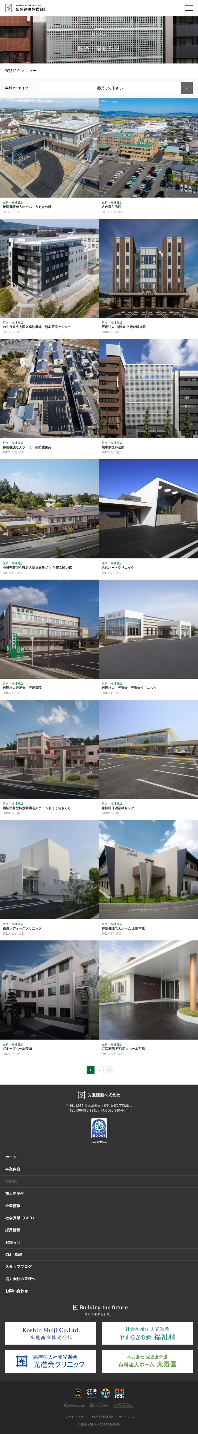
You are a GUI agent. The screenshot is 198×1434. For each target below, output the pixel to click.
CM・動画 (13, 1254)
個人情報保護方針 (103, 1416)
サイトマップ (127, 1416)
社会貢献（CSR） (20, 1218)
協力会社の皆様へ (20, 1279)
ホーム (11, 1157)
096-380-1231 (86, 1110)
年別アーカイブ (16, 88)
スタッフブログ (18, 1266)
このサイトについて (75, 1416)
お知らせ (12, 1242)
